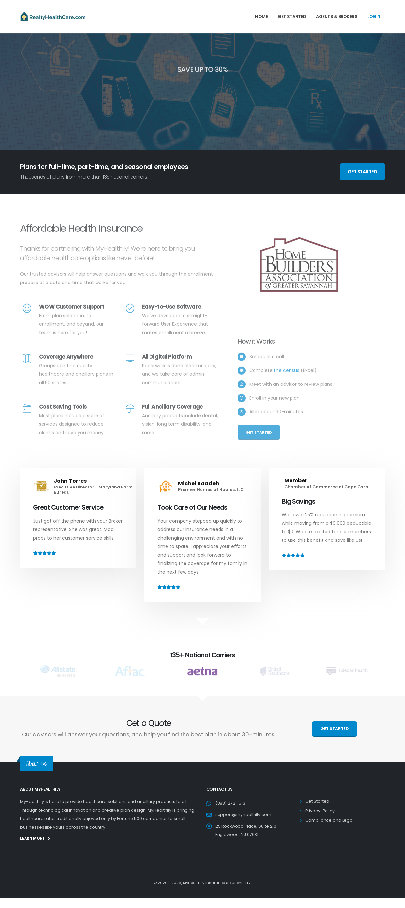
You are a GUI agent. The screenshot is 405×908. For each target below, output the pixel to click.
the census (286, 380)
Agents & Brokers (336, 16)
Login (373, 16)
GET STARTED (362, 171)
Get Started (292, 16)
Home (261, 16)
